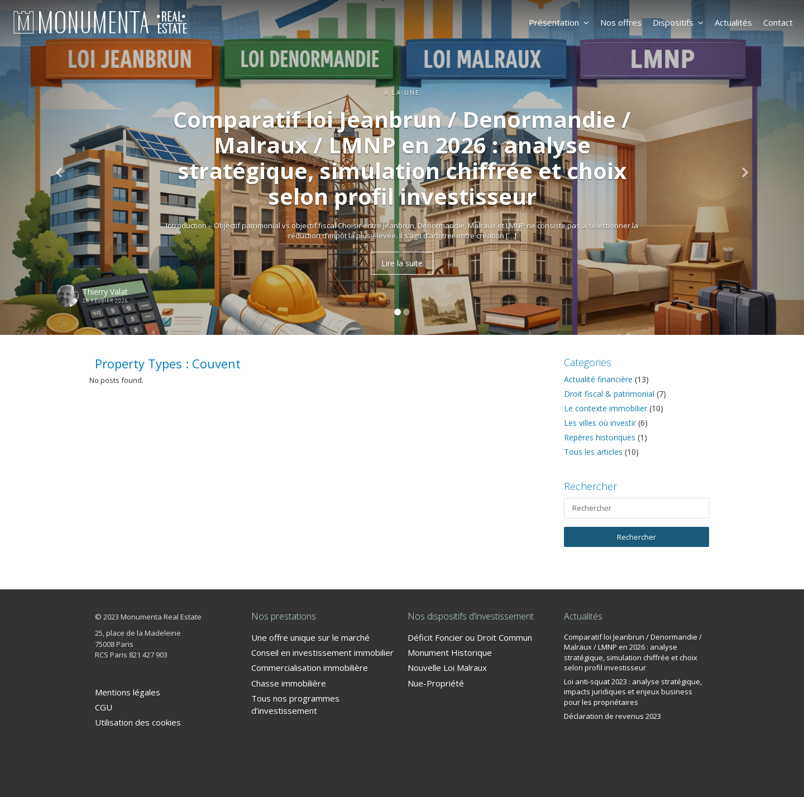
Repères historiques (599, 437)
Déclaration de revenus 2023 (612, 716)
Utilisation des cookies (138, 722)
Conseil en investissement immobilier (322, 652)
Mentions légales (127, 692)
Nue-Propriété (436, 683)
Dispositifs (678, 22)
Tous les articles (593, 451)
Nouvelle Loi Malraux (447, 667)
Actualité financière (598, 379)
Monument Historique (450, 652)
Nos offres (621, 22)
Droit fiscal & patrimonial (609, 393)
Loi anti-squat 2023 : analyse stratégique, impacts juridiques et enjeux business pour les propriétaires (633, 691)
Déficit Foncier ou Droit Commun (470, 637)
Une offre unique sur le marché (310, 637)
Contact (778, 22)
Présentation (559, 22)
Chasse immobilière (288, 683)
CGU (103, 707)
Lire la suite (402, 263)
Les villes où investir (600, 422)
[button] (60, 167)
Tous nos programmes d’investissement (295, 704)
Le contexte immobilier (605, 408)
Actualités (733, 22)
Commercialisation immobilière (309, 667)
